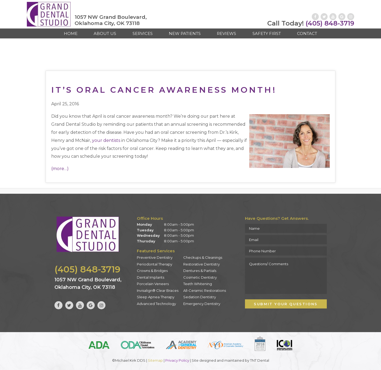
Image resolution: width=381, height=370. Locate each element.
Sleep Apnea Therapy (155, 297)
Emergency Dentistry (201, 303)
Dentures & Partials (199, 270)
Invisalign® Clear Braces (157, 290)
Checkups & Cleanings (202, 257)
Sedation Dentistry (199, 297)
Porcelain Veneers (153, 284)
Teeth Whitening (197, 284)
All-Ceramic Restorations (204, 290)
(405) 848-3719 (310, 23)
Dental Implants (150, 277)
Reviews (226, 33)
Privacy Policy (177, 360)
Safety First (266, 33)
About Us (105, 33)
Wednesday (148, 235)
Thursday (146, 241)
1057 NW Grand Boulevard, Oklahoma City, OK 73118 (111, 20)
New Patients (185, 33)
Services (143, 33)
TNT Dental (259, 360)
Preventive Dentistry (155, 257)
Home (71, 33)
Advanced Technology (156, 303)
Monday (144, 224)
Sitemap (155, 360)
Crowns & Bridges (152, 270)
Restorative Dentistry (201, 264)
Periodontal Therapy (154, 264)
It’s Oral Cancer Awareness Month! (164, 90)
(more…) (60, 168)
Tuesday (145, 230)
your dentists (106, 140)
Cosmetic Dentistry (200, 277)
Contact (307, 33)
